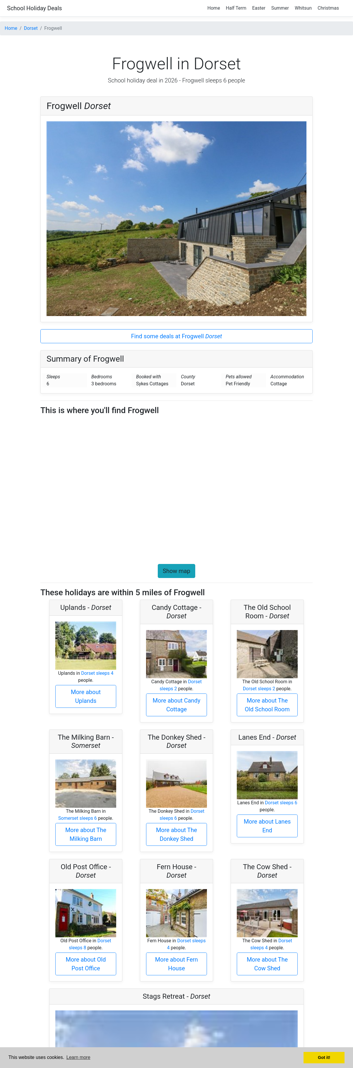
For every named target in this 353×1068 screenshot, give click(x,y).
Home (214, 8)
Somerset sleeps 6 (77, 818)
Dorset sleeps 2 (259, 688)
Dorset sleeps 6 (281, 802)
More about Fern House (176, 964)
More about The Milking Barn (85, 834)
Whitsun (303, 8)
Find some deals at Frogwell (176, 336)
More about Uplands (86, 696)
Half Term (236, 8)
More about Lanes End (267, 826)
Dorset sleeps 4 (97, 673)
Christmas (328, 8)
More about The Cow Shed (267, 964)
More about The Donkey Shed (176, 834)
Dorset (31, 28)
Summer (280, 8)
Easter (258, 8)
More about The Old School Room (267, 705)
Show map (176, 570)
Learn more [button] (78, 1057)
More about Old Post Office (86, 964)
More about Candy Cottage (177, 705)
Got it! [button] (324, 1057)
